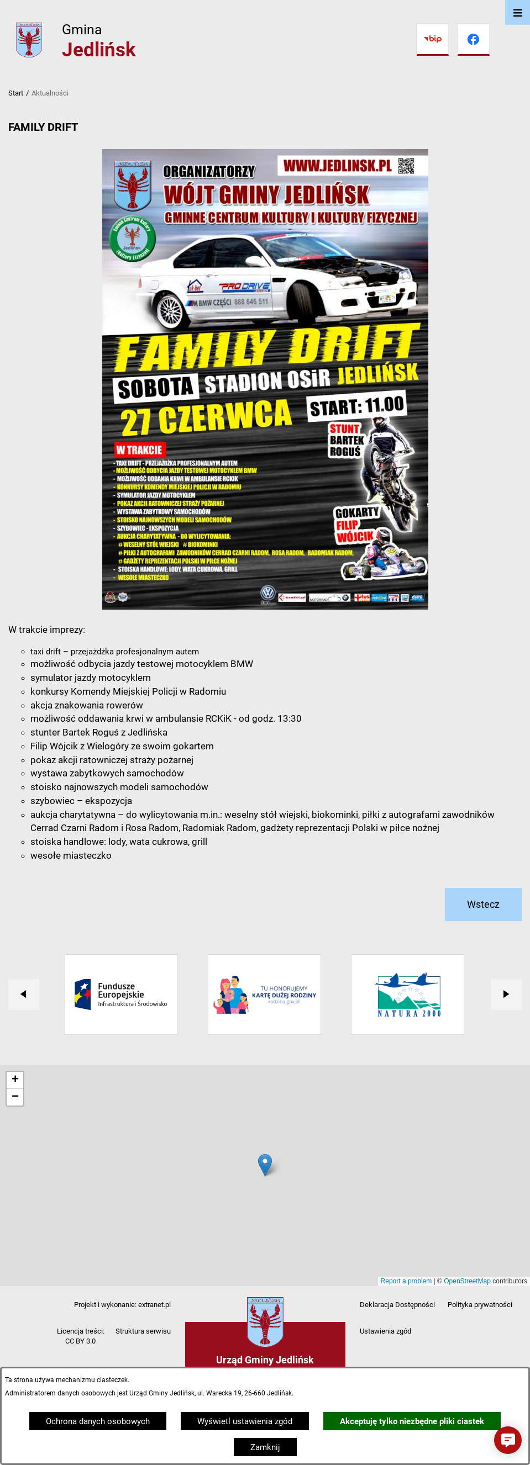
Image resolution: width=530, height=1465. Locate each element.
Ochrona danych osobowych (98, 1421)
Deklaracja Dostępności (397, 1304)
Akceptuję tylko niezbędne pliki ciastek (412, 1421)
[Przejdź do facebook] (474, 40)
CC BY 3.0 (80, 1341)
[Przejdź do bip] (433, 40)
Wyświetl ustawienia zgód (244, 1421)
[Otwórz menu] (517, 12)
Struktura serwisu (143, 1331)
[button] (508, 1440)
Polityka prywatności (480, 1304)
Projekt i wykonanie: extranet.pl (122, 1304)
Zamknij (265, 1447)
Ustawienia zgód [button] (385, 1331)
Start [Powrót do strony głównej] (15, 93)
